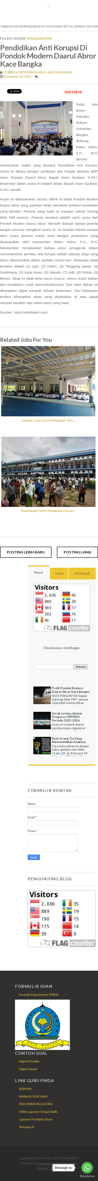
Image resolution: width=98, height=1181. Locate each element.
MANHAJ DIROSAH (33, 1096)
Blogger (74, 648)
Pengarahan (39, 38)
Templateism (46, 1163)
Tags (59, 573)
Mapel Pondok (29, 1061)
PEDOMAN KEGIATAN (35, 1104)
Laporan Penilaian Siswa (36, 1119)
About (38, 572)
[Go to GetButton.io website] (87, 1176)
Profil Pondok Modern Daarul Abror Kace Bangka (70, 690)
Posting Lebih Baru (26, 552)
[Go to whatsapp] (87, 1167)
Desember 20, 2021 (18, 76)
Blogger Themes (49, 1168)
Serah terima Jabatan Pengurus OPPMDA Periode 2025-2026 (67, 717)
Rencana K (26, 1127)
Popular (82, 573)
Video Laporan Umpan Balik (38, 1111)
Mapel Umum (28, 1069)
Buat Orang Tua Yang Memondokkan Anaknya (69, 740)
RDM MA (25, 1089)
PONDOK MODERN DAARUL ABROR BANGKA (37, 72)
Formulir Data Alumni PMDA (38, 994)
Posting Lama (77, 552)
